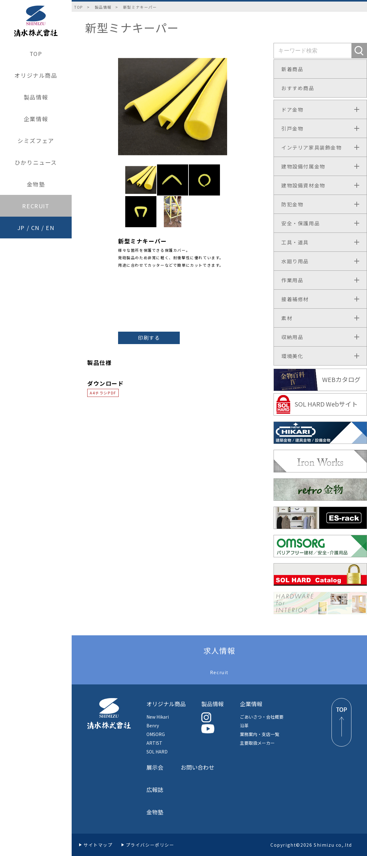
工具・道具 (295, 242)
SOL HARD (157, 751)
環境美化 (292, 356)
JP (21, 227)
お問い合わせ (197, 767)
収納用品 (292, 337)
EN (50, 227)
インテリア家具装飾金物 (311, 147)
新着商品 (292, 69)
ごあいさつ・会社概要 (262, 717)
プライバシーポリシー (150, 845)
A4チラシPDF (103, 392)
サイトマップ (98, 845)
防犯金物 (292, 204)
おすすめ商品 (297, 88)
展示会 (154, 767)
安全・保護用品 (300, 223)
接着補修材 (295, 299)
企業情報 (36, 119)
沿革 (244, 725)
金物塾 (36, 184)
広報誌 (154, 789)
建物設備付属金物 (303, 166)
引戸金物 (292, 128)
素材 (286, 318)
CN (35, 227)
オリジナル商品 (35, 75)
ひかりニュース (36, 162)
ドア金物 (292, 109)
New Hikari (157, 717)
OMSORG (155, 734)
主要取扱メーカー (257, 743)
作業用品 (292, 280)
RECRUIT (35, 206)
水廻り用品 (295, 261)
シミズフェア (35, 140)
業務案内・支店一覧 (259, 734)
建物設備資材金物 (303, 185)
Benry (152, 725)
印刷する (149, 337)
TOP (36, 53)
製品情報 (36, 97)
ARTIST (154, 743)
